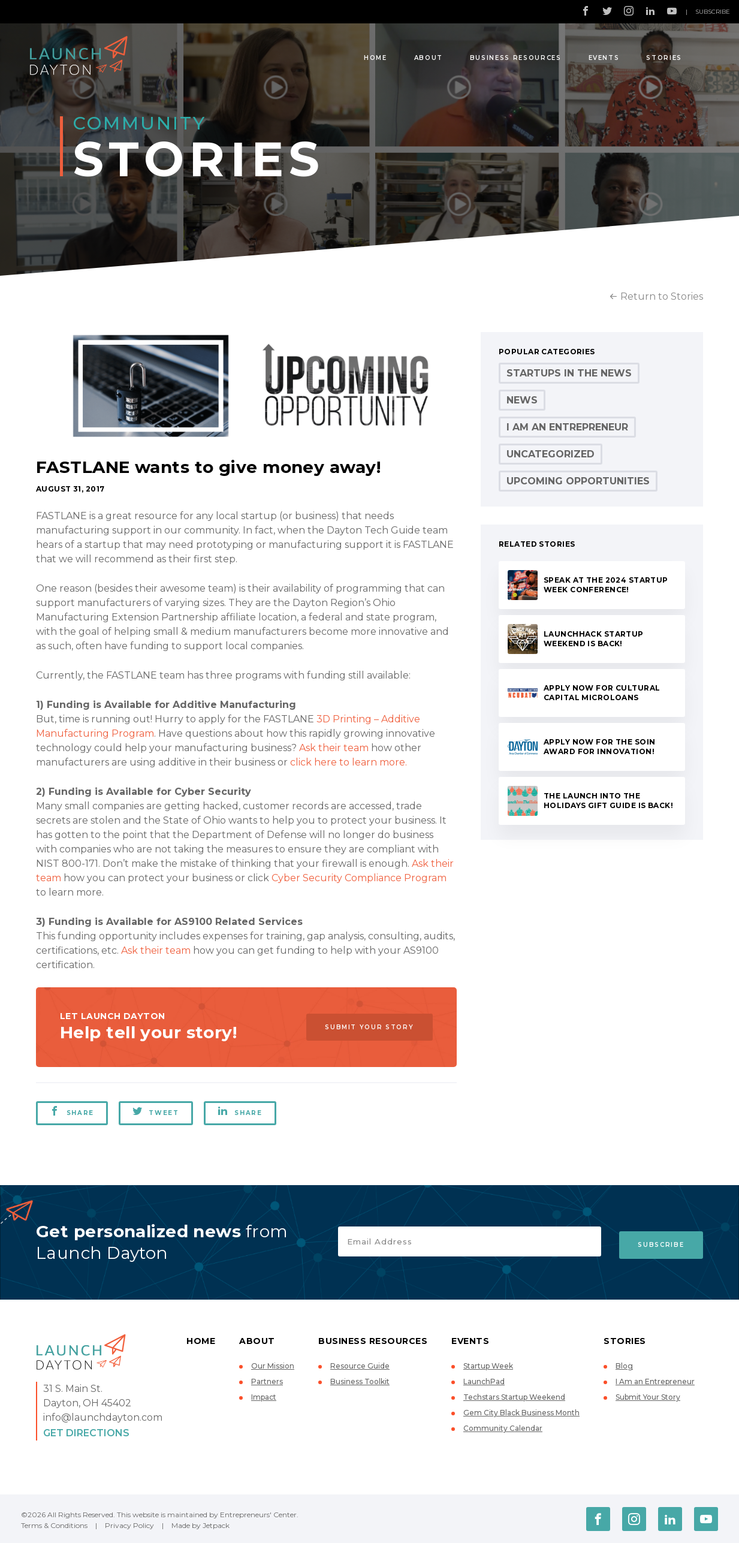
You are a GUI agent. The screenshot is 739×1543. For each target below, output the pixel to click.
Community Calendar (502, 1428)
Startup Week (488, 1365)
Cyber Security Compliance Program (359, 878)
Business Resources (516, 58)
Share (72, 1111)
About (428, 58)
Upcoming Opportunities (578, 481)
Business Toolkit (360, 1381)
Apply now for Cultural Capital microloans (602, 692)
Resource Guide (360, 1365)
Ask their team (334, 748)
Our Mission (272, 1365)
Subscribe (712, 12)
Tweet (157, 1111)
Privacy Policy (129, 1525)
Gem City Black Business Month (521, 1412)
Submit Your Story (364, 1027)
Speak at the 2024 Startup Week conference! (606, 584)
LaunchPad (484, 1381)
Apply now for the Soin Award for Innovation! (599, 746)
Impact (263, 1397)
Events (604, 58)
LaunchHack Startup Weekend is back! (594, 638)
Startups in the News (569, 373)
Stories (664, 58)
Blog (624, 1365)
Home (375, 58)
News (522, 400)
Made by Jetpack (200, 1525)
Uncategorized (550, 454)
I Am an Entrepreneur (567, 427)
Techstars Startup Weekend (514, 1397)
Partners (267, 1381)
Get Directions (86, 1433)
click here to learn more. (348, 762)
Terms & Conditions (54, 1525)
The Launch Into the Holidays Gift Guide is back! (608, 800)
